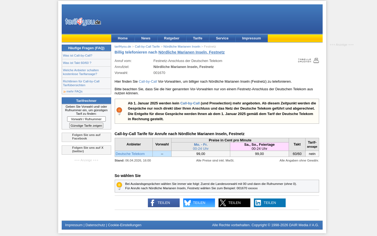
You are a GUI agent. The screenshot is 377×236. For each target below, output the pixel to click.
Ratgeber (171, 38)
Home (123, 38)
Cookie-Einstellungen (124, 225)
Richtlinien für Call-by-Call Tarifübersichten (81, 83)
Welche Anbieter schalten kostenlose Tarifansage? (81, 72)
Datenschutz (95, 225)
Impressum (251, 38)
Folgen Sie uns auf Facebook (86, 136)
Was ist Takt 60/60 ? (77, 62)
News (146, 38)
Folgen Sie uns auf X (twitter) (88, 149)
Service (222, 38)
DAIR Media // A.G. (304, 225)
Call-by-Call (148, 81)
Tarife (197, 38)
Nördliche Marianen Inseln (181, 46)
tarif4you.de (123, 46)
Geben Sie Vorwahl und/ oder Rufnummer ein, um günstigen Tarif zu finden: (86, 110)
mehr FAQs (75, 91)
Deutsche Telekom (130, 154)
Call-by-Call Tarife (147, 46)
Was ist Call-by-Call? (77, 55)
